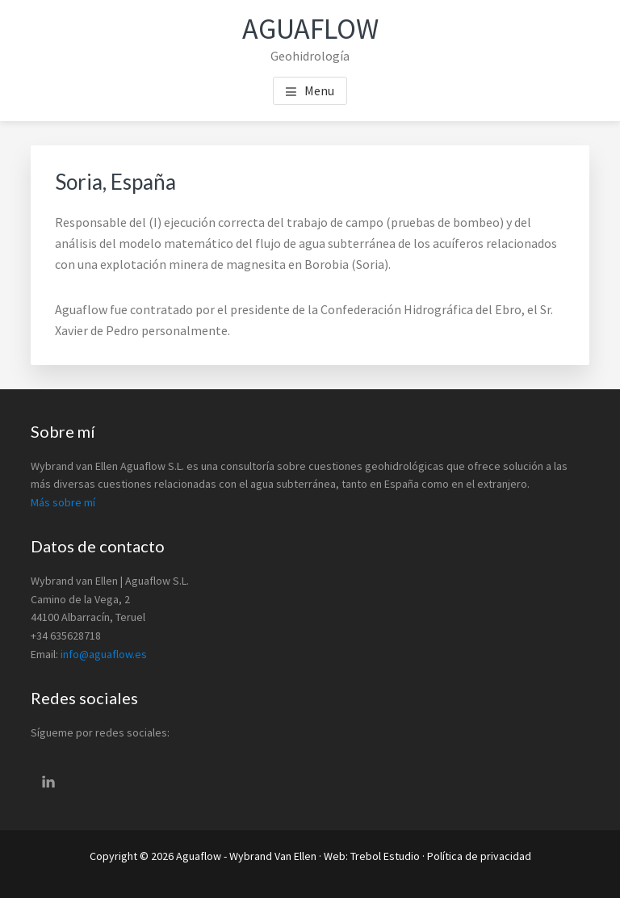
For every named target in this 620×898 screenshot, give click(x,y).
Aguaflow (310, 28)
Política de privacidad (479, 856)
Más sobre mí (63, 502)
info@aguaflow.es (104, 654)
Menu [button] (319, 90)
